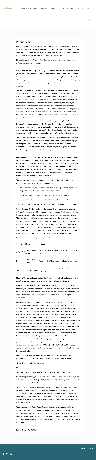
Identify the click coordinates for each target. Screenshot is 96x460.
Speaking (44, 8)
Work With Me (26, 8)
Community (70, 8)
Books (36, 8)
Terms (83, 449)
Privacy (90, 449)
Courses (53, 8)
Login (90, 20)
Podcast (61, 8)
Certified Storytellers (84, 8)
